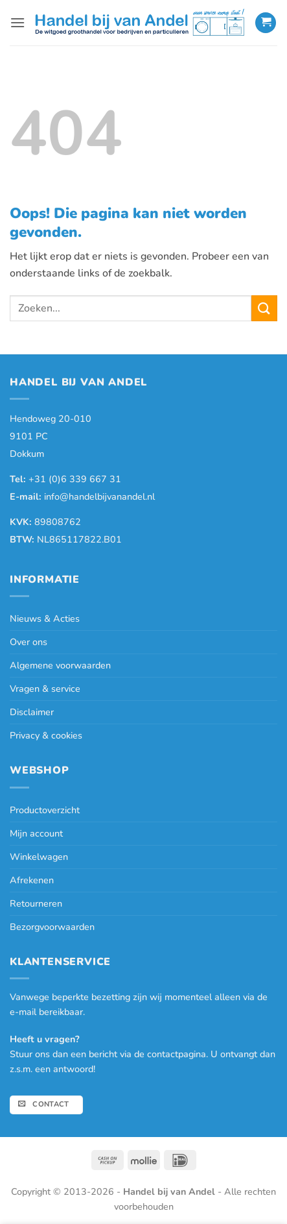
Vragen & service (45, 688)
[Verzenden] (264, 308)
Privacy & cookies (46, 735)
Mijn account (36, 833)
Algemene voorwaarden (60, 665)
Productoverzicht (45, 809)
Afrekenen (32, 880)
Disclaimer (32, 711)
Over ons (28, 641)
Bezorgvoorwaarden (52, 926)
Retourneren (36, 903)
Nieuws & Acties (45, 618)
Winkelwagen (39, 856)
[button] (17, 22)
